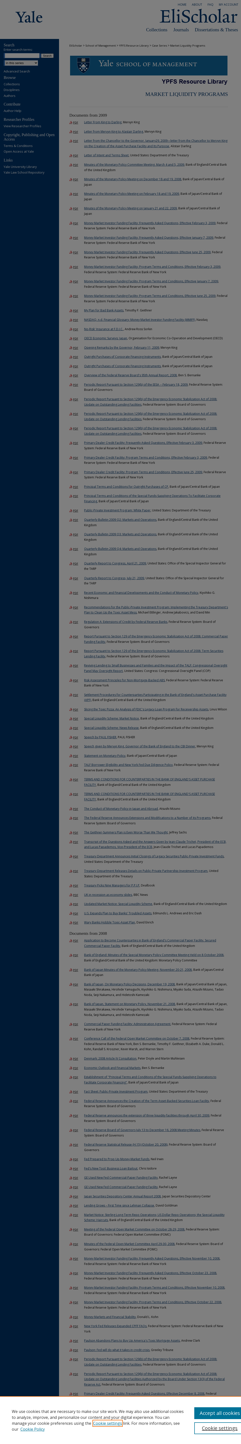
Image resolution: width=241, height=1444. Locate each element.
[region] (120, 1420)
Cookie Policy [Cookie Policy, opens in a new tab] (32, 1429)
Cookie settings (107, 1423)
